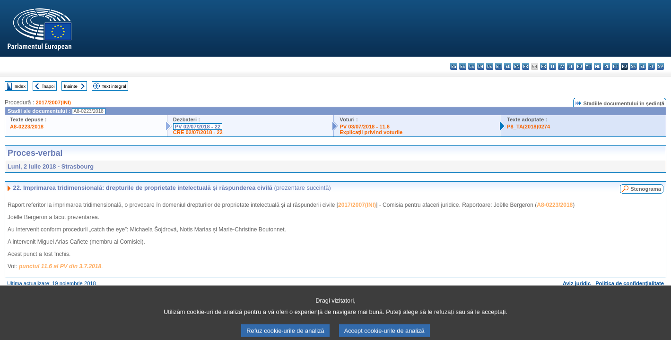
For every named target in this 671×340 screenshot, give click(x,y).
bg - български (453, 66)
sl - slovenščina (642, 66)
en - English (516, 66)
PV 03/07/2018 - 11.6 (365, 126)
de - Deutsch (489, 66)
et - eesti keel (498, 66)
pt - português (615, 66)
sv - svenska (660, 66)
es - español (462, 66)
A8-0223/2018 (27, 126)
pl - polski (606, 66)
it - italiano (552, 66)
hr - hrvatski (543, 66)
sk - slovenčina (633, 66)
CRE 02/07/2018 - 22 (198, 132)
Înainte (71, 86)
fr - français (525, 66)
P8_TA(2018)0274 (528, 126)
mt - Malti (588, 66)
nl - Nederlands (597, 66)
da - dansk (480, 66)
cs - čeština (471, 66)
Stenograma (645, 189)
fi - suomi (651, 66)
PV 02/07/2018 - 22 (197, 126)
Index (20, 86)
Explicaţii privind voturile (371, 132)
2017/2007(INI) (53, 102)
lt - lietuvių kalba (570, 66)
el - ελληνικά (507, 66)
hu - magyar (579, 66)
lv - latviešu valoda (561, 66)
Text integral (114, 86)
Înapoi (49, 86)
